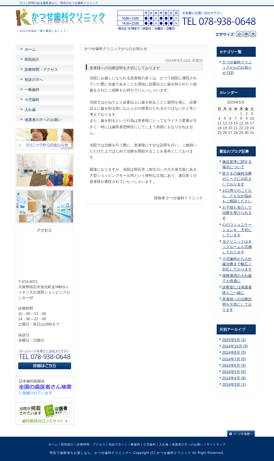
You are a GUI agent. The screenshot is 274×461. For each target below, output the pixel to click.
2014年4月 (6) (234, 378)
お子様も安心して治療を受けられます (237, 212)
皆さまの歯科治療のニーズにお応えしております (237, 178)
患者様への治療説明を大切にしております (237, 304)
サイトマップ (216, 444)
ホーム (53, 444)
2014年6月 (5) (234, 365)
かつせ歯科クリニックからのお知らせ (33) (237, 67)
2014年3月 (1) (234, 384)
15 (241, 123)
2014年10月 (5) (235, 346)
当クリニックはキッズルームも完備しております (237, 246)
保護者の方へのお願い (187, 444)
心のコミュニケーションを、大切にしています (237, 229)
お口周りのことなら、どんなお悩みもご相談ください (237, 195)
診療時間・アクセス (91, 444)
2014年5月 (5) (234, 372)
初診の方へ (116, 444)
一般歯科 (134, 444)
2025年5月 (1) (234, 340)
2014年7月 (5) (234, 359)
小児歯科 (149, 444)
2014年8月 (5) (234, 352)
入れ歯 (164, 444)
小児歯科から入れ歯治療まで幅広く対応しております (237, 264)
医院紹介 (67, 444)
